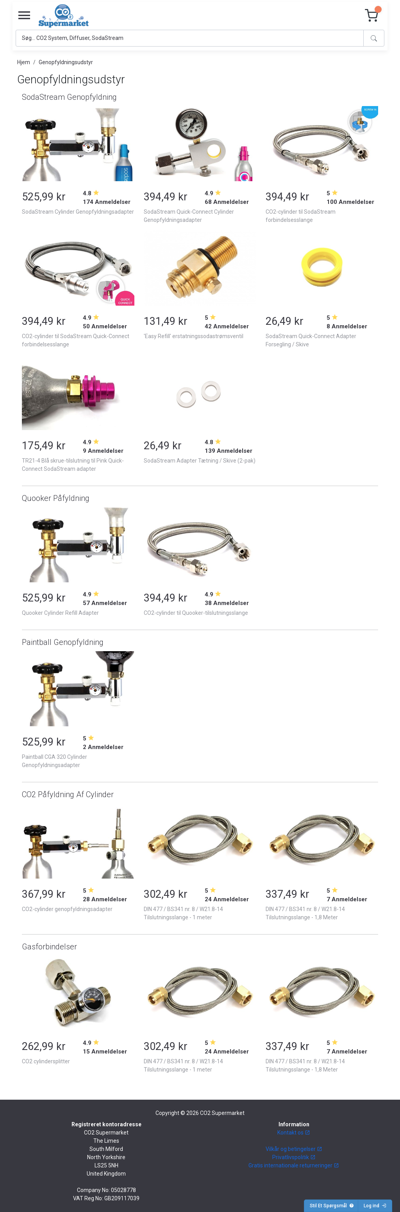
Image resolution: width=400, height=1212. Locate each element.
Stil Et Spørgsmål (332, 1205)
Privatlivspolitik (294, 1157)
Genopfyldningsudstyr (66, 62)
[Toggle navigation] (24, 15)
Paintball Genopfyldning (63, 642)
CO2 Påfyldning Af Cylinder (68, 794)
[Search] (190, 38)
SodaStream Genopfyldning (69, 97)
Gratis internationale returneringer (293, 1165)
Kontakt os (293, 1132)
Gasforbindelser (49, 946)
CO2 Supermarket (222, 1113)
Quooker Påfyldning (55, 498)
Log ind (375, 1205)
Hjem (23, 62)
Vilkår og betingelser (294, 1149)
